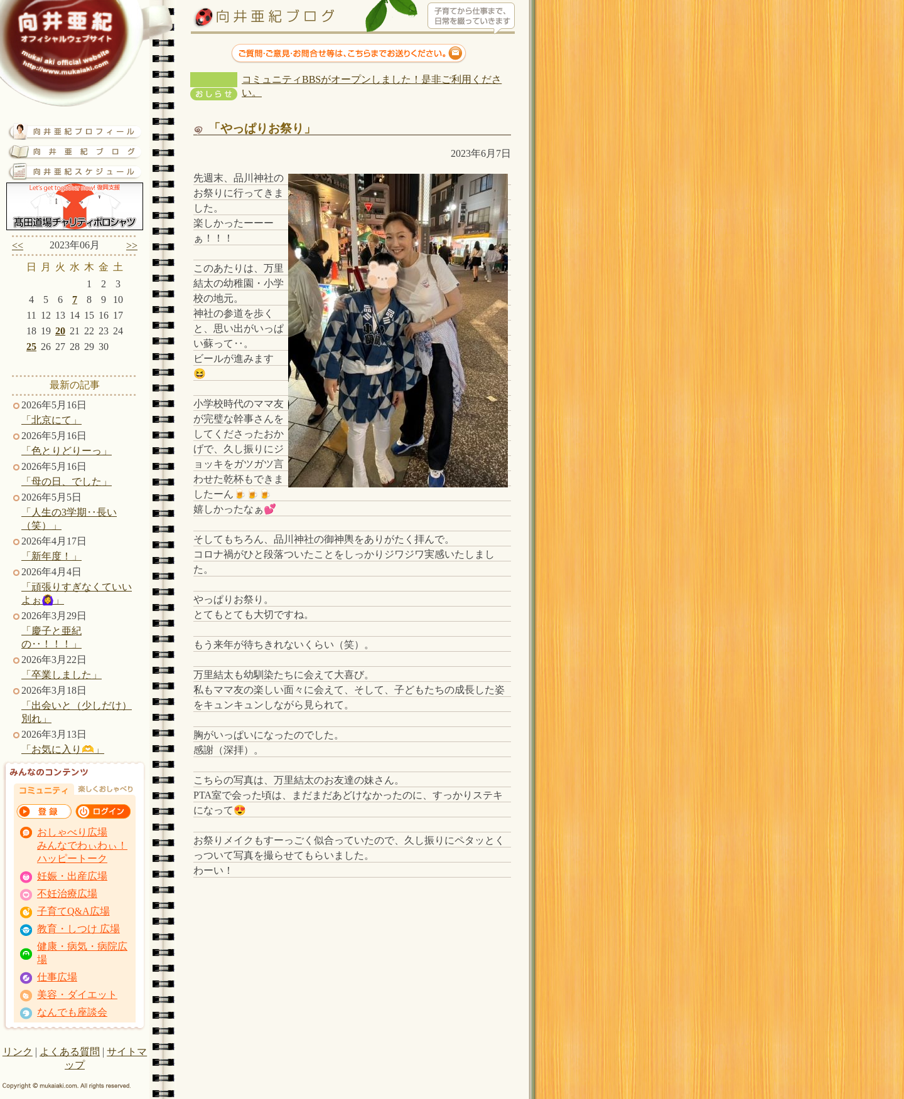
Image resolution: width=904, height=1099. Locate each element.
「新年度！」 (51, 556)
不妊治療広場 (67, 893)
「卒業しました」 (61, 674)
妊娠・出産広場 (72, 876)
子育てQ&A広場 (73, 911)
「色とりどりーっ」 (66, 450)
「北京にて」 (51, 420)
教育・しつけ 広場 (78, 928)
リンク (18, 1051)
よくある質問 (70, 1051)
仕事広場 (57, 977)
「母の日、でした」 (66, 481)
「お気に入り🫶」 (62, 749)
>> (131, 245)
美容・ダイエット (77, 994)
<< (17, 245)
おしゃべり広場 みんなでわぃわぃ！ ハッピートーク (82, 845)
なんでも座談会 (72, 1012)
